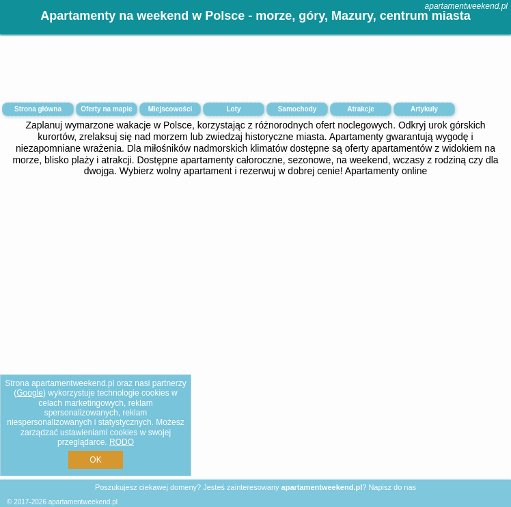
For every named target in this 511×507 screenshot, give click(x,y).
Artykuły (424, 109)
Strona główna (37, 109)
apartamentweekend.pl (466, 6)
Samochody (297, 109)
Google (29, 393)
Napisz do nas (392, 487)
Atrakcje (360, 109)
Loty (233, 109)
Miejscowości (170, 109)
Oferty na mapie (107, 109)
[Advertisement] (255, 293)
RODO (121, 442)
